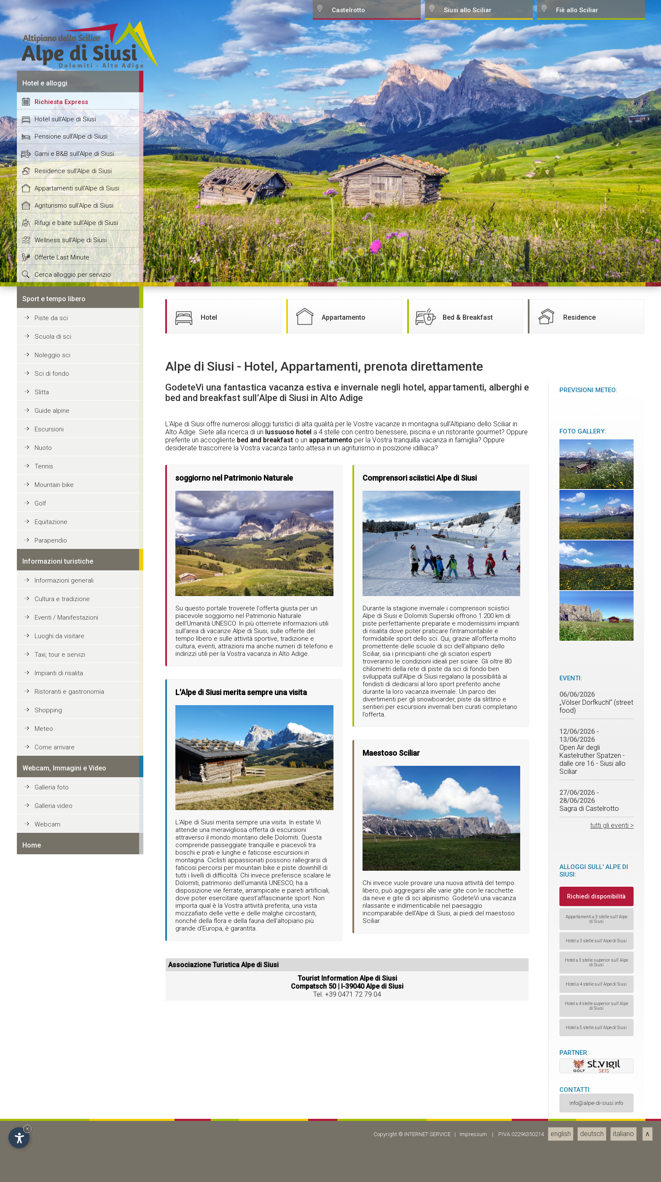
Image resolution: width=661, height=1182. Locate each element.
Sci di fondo (52, 1033)
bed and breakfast (265, 1099)
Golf (40, 1162)
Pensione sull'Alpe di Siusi (71, 796)
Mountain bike (54, 1144)
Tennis (44, 1125)
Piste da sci (51, 977)
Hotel (194, 975)
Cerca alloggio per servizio (73, 934)
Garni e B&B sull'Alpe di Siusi (74, 813)
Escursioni (49, 1088)
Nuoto (43, 1107)
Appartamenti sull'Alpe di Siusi (77, 847)
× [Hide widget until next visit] (27, 1129)
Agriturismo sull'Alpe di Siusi (74, 865)
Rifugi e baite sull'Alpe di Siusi (76, 882)
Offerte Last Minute (62, 916)
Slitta (42, 1051)
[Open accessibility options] (19, 1137)
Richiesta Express (61, 761)
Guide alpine (52, 1070)
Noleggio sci (52, 1014)
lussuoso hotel (288, 1091)
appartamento (330, 1099)
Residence (565, 975)
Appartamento (328, 975)
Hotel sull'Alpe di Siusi (65, 778)
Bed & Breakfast (453, 975)
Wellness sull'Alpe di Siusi (71, 899)
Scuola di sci (53, 996)
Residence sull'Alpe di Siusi (73, 830)
